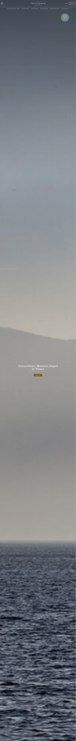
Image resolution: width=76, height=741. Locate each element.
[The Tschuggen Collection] (38, 3)
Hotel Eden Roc (44, 8)
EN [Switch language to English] (66, 3)
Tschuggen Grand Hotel (13, 8)
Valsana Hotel (25, 8)
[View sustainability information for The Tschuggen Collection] (65, 17)
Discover (38, 739)
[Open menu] (2, 3)
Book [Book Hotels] (72, 3)
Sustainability (65, 8)
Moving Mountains (54, 8)
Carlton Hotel (34, 8)
